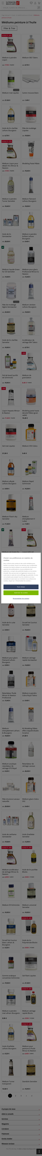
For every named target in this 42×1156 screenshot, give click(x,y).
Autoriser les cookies (21, 593)
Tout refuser (21, 587)
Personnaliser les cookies (21, 598)
